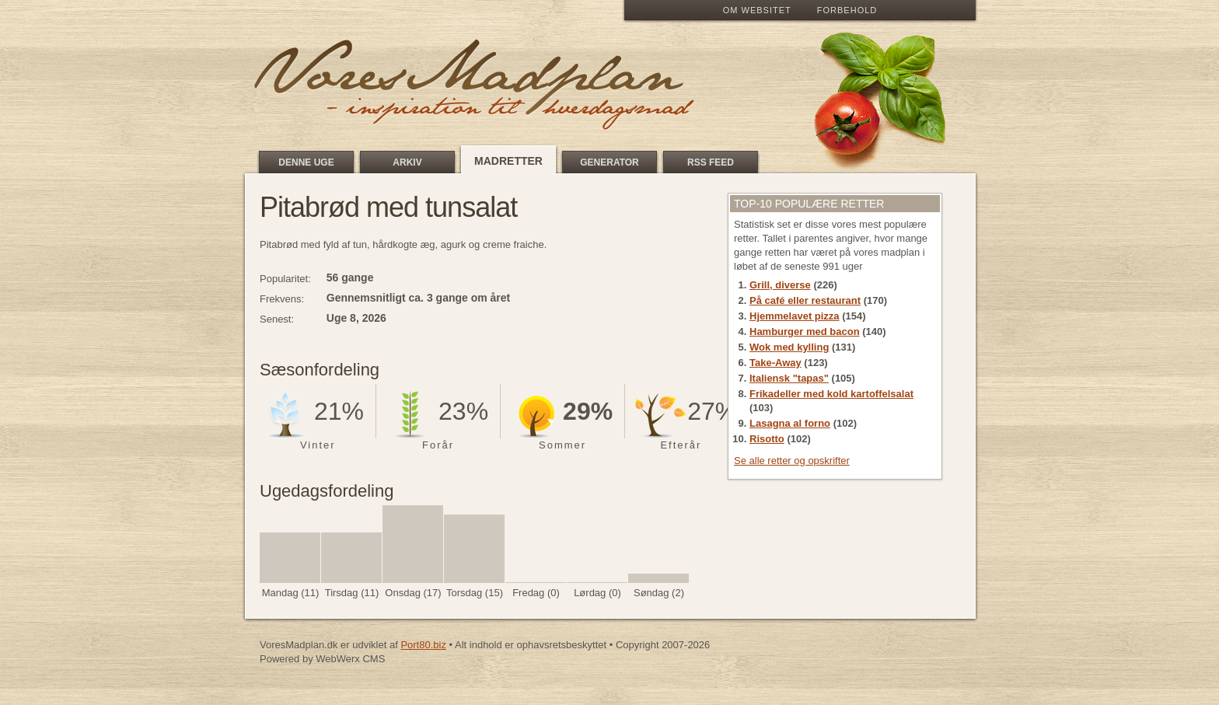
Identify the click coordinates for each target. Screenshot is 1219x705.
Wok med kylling (789, 347)
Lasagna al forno (789, 423)
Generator (609, 162)
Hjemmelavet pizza (794, 316)
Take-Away (775, 362)
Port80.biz (423, 645)
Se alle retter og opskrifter (792, 460)
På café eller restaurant (805, 300)
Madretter (508, 161)
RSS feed (710, 162)
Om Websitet (757, 10)
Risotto (766, 439)
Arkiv (407, 162)
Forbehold (847, 10)
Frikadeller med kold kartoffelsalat (831, 394)
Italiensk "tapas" (789, 378)
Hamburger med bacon (804, 331)
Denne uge (306, 162)
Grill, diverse (780, 285)
